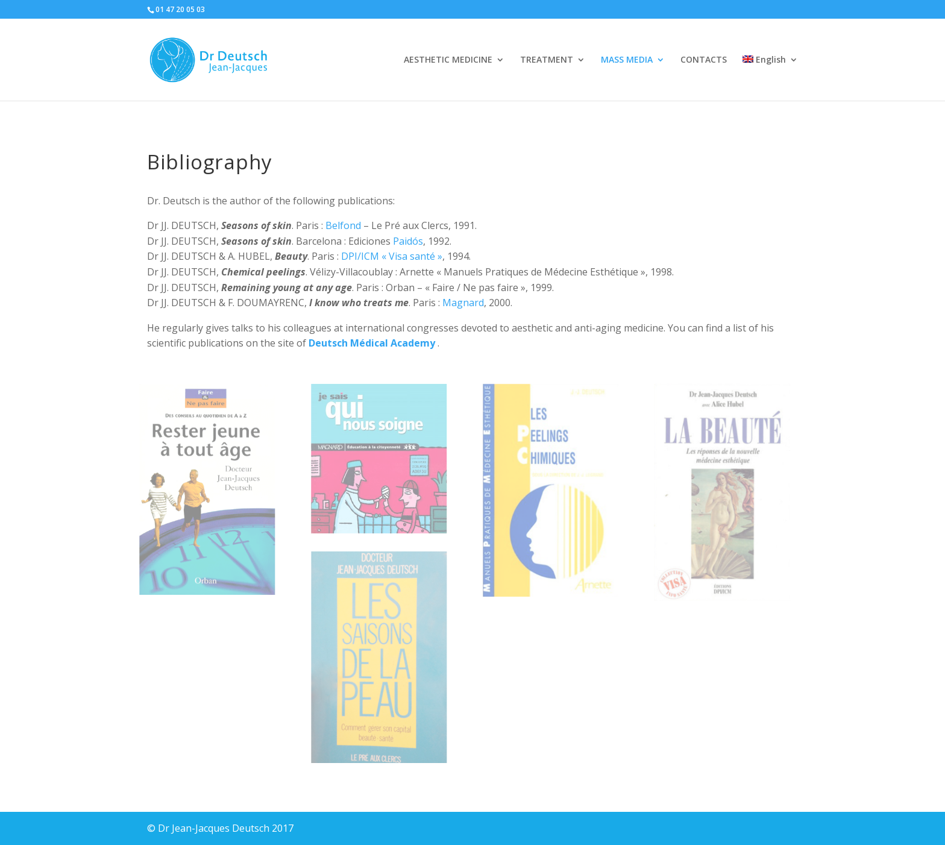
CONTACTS (703, 60)
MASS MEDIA (627, 60)
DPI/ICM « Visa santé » (391, 256)
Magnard (463, 302)
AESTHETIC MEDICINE (448, 60)
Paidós (408, 241)
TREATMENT (546, 60)
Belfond (343, 225)
